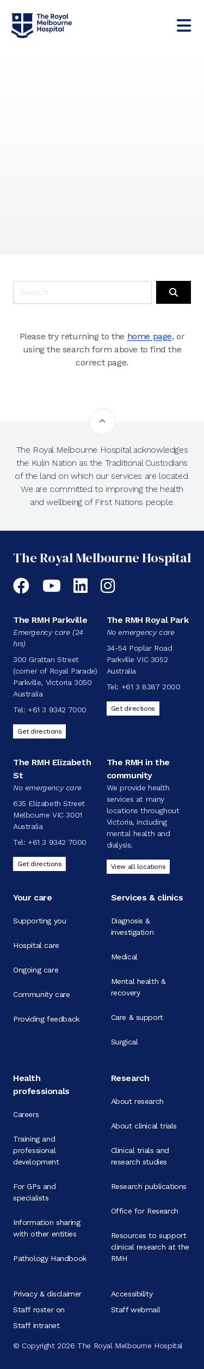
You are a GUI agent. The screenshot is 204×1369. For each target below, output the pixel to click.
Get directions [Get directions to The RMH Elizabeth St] (39, 864)
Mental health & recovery (138, 987)
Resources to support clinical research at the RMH (150, 1247)
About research (137, 1101)
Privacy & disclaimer (47, 1293)
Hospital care (36, 945)
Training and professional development (36, 1150)
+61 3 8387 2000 (151, 686)
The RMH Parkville (50, 620)
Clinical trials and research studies (140, 1156)
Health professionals (41, 1084)
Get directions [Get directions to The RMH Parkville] (39, 731)
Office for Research (144, 1210)
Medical (124, 956)
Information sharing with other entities (46, 1228)
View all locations (138, 866)
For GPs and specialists (34, 1192)
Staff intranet (36, 1325)
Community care (41, 994)
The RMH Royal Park (148, 620)
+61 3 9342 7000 (57, 709)
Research (130, 1078)
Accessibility (132, 1293)
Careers (26, 1114)
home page (149, 336)
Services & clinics (147, 897)
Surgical (124, 1041)
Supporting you (39, 920)
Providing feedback (46, 1018)
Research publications (149, 1186)
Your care (32, 897)
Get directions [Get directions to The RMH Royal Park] (133, 708)
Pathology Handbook (49, 1258)
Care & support (137, 1017)
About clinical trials (144, 1125)
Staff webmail (135, 1309)
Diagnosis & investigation (132, 926)
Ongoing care (35, 969)
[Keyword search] (82, 292)
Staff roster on (39, 1309)
